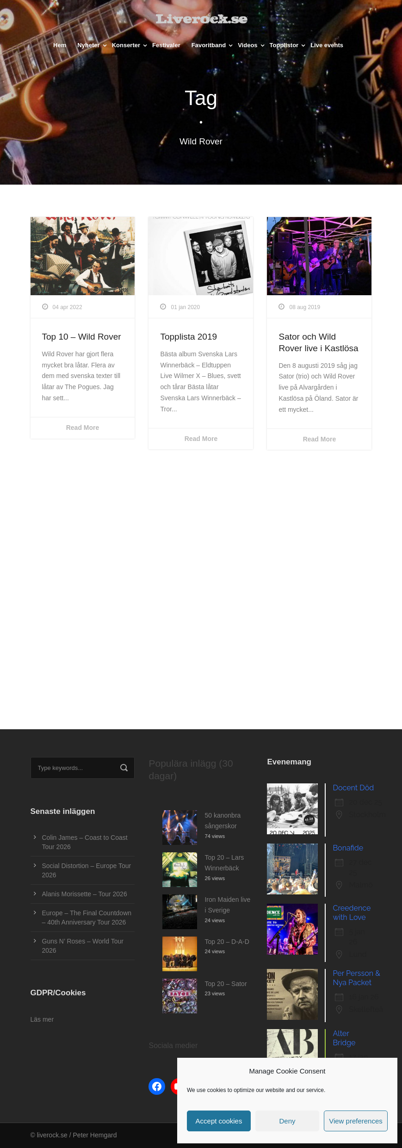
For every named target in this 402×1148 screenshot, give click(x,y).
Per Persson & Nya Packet (356, 978)
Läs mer (42, 1019)
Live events (326, 45)
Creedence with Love (352, 913)
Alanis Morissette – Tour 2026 (84, 894)
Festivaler (166, 45)
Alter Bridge (344, 1038)
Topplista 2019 (188, 336)
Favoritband (209, 45)
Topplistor (284, 45)
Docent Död (353, 787)
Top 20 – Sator (225, 983)
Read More (82, 427)
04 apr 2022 (67, 307)
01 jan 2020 (185, 307)
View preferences (356, 1121)
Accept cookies (219, 1121)
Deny (287, 1121)
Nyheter (88, 45)
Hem (59, 45)
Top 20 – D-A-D (226, 941)
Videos (247, 45)
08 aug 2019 (304, 307)
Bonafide (348, 848)
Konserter (126, 45)
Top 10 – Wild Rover (81, 336)
